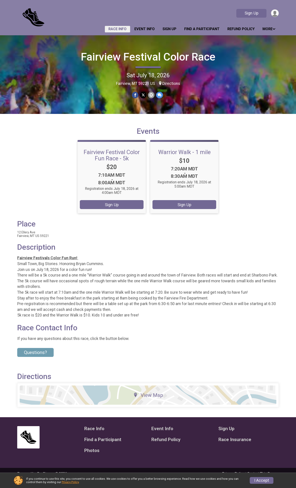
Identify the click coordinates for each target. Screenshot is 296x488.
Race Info (117, 29)
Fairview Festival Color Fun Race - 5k (112, 161)
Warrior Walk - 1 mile (184, 158)
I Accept (261, 480)
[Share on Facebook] (135, 95)
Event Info (144, 29)
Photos (91, 456)
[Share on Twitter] (143, 95)
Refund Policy (241, 29)
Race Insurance (234, 445)
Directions (171, 83)
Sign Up (251, 13)
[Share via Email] (151, 95)
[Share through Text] (159, 95)
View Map (148, 401)
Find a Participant (202, 29)
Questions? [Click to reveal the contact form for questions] (35, 358)
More (267, 29)
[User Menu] (275, 13)
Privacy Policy (70, 482)
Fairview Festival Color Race (148, 56)
